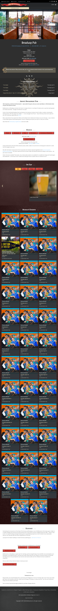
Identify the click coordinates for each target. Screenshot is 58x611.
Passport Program (18, 590)
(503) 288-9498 (34, 46)
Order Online (29, 61)
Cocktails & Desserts (46, 133)
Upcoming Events (29, 81)
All (18, 169)
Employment (36, 590)
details (19, 115)
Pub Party (33, 133)
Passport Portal (6, 1)
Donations (32, 592)
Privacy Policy (47, 590)
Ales (24, 169)
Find (28, 1)
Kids (25, 133)
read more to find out (36, 537)
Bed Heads (14, 1)
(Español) (41, 590)
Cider (39, 169)
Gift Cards (26, 592)
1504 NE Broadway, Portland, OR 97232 (20, 46)
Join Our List (10, 590)
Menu (7, 133)
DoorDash (37, 65)
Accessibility (53, 590)
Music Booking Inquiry (27, 590)
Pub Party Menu (9, 550)
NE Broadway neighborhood (15, 121)
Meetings (22, 547)
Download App (22, 1)
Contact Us (43, 46)
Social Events (34, 547)
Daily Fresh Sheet (29, 598)
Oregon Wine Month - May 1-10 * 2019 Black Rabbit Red (15, 93)
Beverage (16, 133)
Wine (31, 169)
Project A (37, 595)
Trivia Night (5, 85)
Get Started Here (9, 564)
